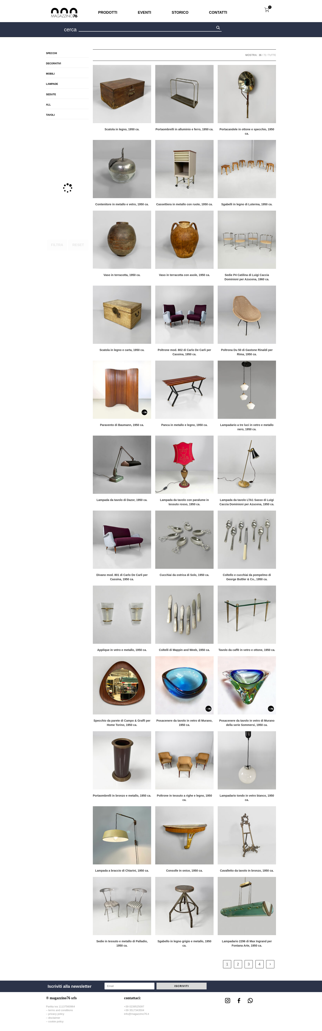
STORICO (180, 12)
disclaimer (54, 1017)
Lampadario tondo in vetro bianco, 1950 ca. (247, 798)
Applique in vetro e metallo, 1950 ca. (122, 650)
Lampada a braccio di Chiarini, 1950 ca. (122, 870)
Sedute (51, 94)
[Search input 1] (147, 28)
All (48, 104)
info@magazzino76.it (136, 1013)
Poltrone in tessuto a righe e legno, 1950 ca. (184, 798)
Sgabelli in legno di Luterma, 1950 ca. (247, 204)
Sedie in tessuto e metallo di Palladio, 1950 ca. (122, 943)
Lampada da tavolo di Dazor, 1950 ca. (122, 500)
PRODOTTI (107, 12)
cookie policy (55, 1021)
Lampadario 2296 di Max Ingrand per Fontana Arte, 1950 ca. (247, 943)
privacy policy (56, 1013)
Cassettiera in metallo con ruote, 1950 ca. (184, 204)
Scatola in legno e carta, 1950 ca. (122, 350)
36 (260, 55)
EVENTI (144, 12)
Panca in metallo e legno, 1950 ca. (184, 425)
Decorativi (53, 63)
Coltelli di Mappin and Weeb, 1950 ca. (184, 650)
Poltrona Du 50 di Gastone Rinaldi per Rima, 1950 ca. (247, 352)
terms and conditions (60, 1010)
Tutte (272, 55)
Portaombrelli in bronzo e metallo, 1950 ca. (122, 795)
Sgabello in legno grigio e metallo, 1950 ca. (184, 943)
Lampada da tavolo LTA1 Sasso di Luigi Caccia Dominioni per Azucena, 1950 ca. (247, 502)
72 (264, 55)
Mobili (50, 73)
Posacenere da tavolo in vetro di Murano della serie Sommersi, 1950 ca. (246, 723)
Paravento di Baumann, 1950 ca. (122, 425)
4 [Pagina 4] (260, 964)
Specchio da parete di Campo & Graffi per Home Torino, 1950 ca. (122, 723)
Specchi (51, 53)
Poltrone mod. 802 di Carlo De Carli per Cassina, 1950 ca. (184, 352)
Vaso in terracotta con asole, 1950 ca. (184, 275)
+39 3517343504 (134, 1010)
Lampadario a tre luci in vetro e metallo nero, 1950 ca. (247, 427)
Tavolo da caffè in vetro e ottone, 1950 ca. (246, 650)
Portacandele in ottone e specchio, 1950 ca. (247, 131)
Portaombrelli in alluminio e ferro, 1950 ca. (184, 129)
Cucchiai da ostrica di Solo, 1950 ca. (184, 575)
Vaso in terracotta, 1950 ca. (122, 275)
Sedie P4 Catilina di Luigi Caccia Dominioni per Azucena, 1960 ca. (246, 277)
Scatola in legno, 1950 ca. (122, 129)
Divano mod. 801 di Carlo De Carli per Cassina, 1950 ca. (122, 577)
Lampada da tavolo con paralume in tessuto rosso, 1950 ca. (184, 502)
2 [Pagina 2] (238, 964)
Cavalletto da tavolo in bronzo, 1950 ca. (247, 870)
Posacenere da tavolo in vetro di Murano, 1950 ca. (184, 723)
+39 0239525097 (134, 1006)
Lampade (52, 84)
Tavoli (50, 115)
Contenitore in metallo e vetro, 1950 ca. (122, 204)
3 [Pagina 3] (249, 964)
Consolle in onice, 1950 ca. (184, 870)
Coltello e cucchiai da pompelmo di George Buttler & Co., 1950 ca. (247, 577)
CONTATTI (218, 12)
